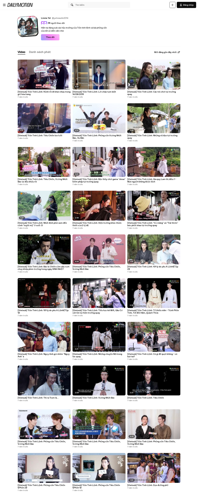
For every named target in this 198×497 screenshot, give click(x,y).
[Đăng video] (172, 5)
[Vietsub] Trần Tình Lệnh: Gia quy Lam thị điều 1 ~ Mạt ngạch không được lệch (151, 180)
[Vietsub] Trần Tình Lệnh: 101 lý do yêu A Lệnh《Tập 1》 (43, 311)
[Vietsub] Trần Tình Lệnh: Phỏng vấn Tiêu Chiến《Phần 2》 (41, 486)
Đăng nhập (186, 4)
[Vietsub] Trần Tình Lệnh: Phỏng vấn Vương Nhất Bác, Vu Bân (97, 136)
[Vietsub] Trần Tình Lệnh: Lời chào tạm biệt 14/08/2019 (94, 93)
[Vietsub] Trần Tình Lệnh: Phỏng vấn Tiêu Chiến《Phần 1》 (96, 486)
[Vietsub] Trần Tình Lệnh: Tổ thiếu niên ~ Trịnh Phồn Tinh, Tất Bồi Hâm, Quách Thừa (153, 311)
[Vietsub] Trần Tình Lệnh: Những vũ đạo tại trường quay (152, 136)
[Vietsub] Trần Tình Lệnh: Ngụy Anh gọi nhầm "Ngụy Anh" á (44, 355)
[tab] (21, 52)
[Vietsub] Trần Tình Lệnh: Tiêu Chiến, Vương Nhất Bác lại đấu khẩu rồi (42, 180)
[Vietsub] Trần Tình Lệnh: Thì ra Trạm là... (38, 398)
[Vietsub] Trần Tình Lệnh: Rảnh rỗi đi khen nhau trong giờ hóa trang (44, 93)
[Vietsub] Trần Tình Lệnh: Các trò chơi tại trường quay (151, 93)
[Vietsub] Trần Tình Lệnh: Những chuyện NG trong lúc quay (97, 355)
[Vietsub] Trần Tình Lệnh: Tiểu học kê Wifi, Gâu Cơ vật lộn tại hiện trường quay (98, 311)
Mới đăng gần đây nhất (167, 52)
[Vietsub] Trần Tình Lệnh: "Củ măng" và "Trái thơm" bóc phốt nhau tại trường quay (152, 224)
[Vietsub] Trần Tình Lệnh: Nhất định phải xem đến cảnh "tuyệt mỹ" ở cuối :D (42, 224)
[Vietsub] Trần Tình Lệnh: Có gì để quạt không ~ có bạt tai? (152, 355)
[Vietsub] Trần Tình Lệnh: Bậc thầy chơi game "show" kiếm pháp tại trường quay (99, 180)
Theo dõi (50, 37)
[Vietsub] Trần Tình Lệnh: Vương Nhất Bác (94, 398)
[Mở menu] (4, 5)
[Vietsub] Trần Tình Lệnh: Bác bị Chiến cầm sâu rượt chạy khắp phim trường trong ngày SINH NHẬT (43, 268)
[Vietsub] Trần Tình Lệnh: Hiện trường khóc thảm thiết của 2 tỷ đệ (97, 224)
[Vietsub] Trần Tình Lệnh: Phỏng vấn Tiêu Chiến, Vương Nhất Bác (42, 442)
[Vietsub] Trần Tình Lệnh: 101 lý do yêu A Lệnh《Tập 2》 (152, 268)
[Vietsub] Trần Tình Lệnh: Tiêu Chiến (145, 398)
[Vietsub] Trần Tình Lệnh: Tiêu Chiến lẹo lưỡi (40, 135)
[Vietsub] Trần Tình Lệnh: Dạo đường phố (147, 485)
